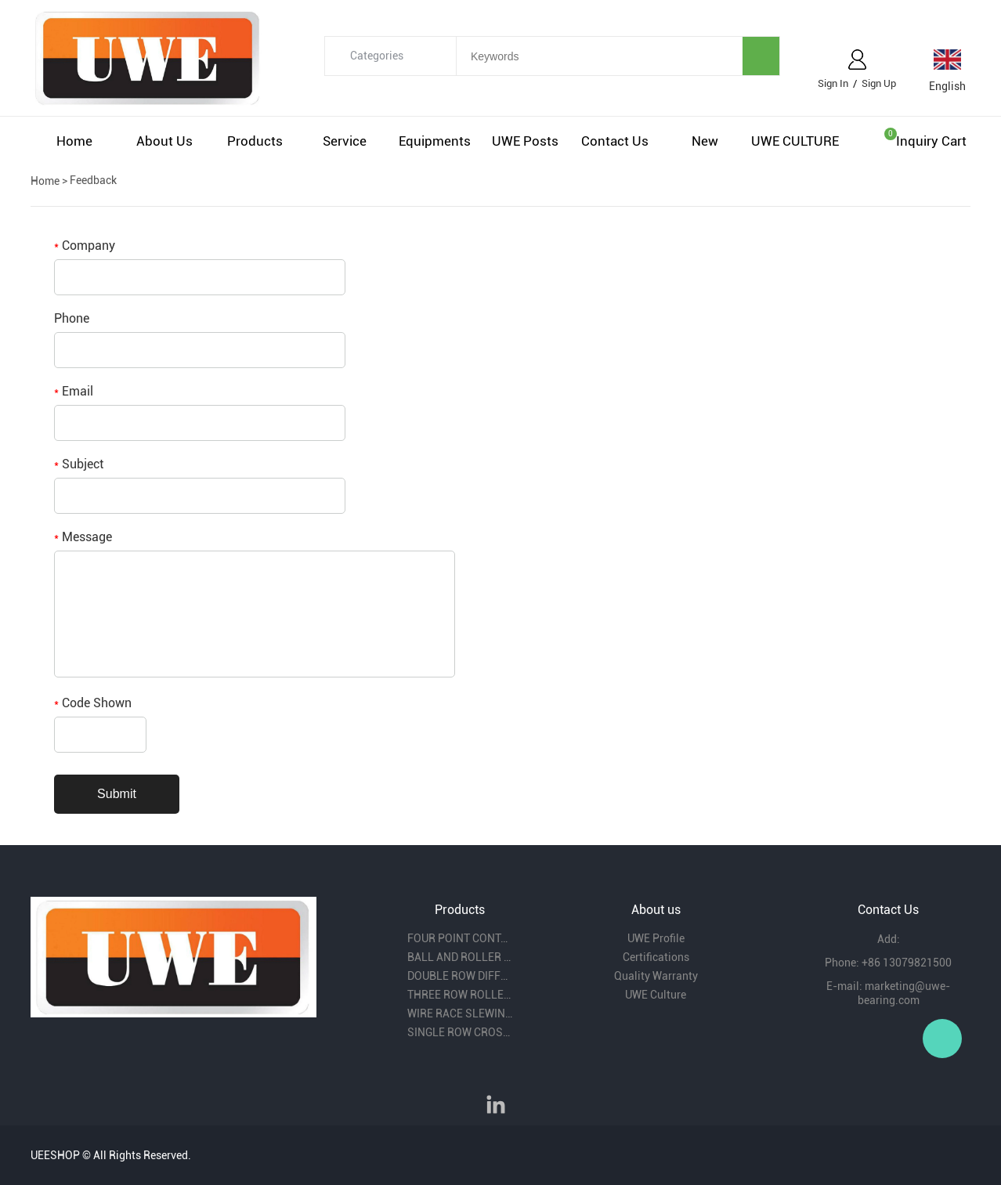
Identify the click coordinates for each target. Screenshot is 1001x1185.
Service (345, 141)
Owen (942, 1038)
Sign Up (879, 83)
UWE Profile (656, 938)
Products (255, 141)
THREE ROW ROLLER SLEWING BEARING (459, 994)
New (705, 141)
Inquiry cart (931, 141)
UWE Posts (525, 141)
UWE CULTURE (795, 141)
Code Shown (93, 702)
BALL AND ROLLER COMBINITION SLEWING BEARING (459, 957)
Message (83, 536)
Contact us (615, 141)
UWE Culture (655, 994)
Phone (71, 318)
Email (73, 391)
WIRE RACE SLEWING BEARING (459, 1013)
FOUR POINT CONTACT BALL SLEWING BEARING (459, 938)
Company (84, 245)
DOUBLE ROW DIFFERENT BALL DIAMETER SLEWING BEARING (459, 976)
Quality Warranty (656, 976)
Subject (78, 464)
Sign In (833, 83)
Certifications (656, 957)
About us (164, 141)
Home (74, 141)
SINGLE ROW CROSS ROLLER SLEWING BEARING (459, 1032)
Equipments (435, 141)
